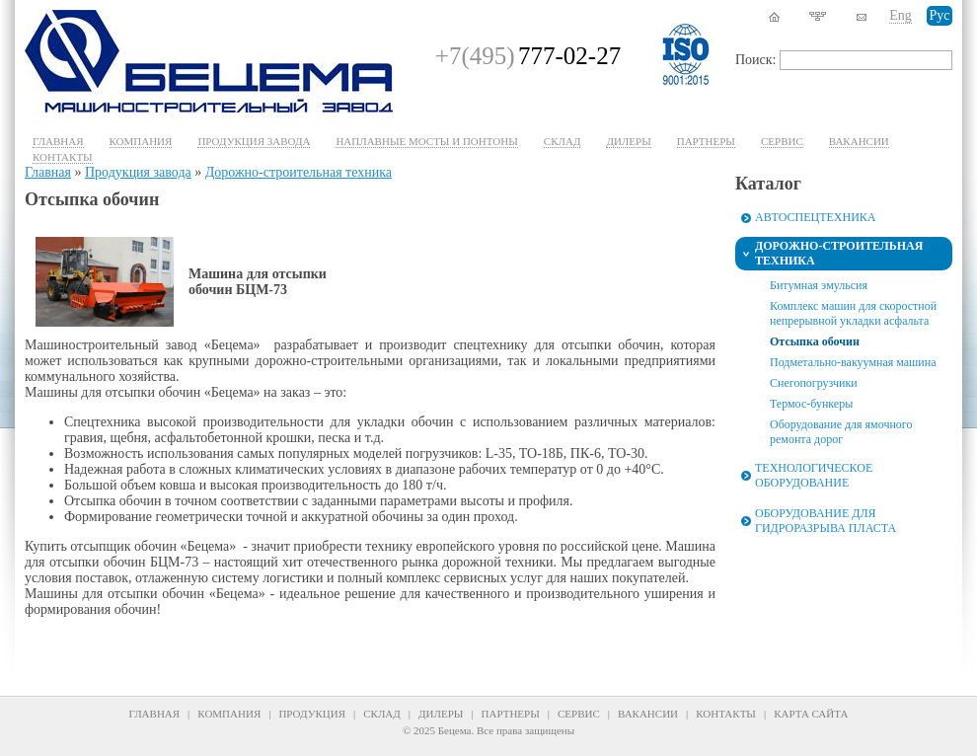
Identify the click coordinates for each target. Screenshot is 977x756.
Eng (900, 15)
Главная (58, 141)
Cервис (782, 141)
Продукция (311, 713)
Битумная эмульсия (818, 285)
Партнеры (706, 141)
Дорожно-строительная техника (298, 172)
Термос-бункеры (811, 404)
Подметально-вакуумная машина (853, 362)
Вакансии (859, 141)
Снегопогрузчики (814, 383)
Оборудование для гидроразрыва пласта (825, 520)
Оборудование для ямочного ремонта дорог (841, 431)
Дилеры (628, 141)
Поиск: (756, 59)
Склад (562, 141)
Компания (141, 141)
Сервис (579, 713)
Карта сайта (811, 713)
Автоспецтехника (815, 217)
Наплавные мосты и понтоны (426, 141)
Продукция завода (253, 141)
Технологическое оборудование (813, 475)
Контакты (63, 157)
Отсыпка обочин (815, 341)
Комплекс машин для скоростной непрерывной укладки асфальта (853, 313)
